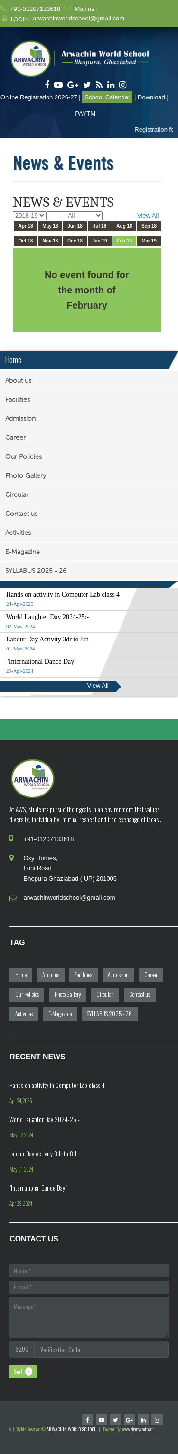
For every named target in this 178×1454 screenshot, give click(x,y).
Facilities (17, 400)
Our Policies (23, 457)
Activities (18, 533)
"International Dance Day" (37, 1187)
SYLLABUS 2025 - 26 (35, 571)
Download (151, 97)
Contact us (21, 514)
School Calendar (107, 97)
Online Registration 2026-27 (38, 97)
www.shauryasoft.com (137, 1429)
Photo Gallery (25, 476)
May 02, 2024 (21, 1135)
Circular (16, 495)
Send (18, 1372)
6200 (21, 1349)
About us (18, 381)
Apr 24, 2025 (20, 1101)
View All (148, 215)
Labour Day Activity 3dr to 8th (43, 1153)
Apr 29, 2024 (20, 1203)
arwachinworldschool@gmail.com (78, 18)
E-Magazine (22, 552)
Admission (20, 419)
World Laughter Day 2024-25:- (44, 1119)
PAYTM (85, 113)
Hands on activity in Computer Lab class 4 (57, 1085)
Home (13, 359)
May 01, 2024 (21, 1169)
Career (15, 438)
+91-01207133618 (35, 8)
